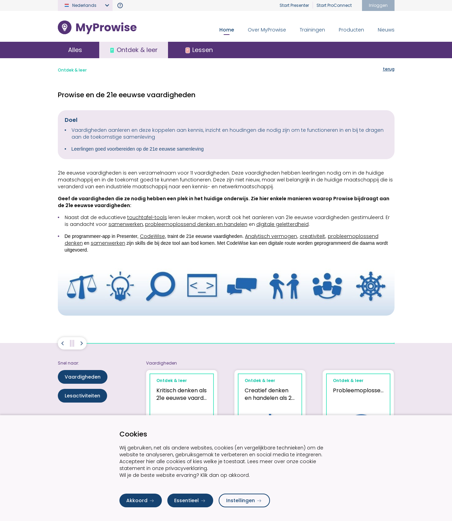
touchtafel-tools (147, 217)
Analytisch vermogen (271, 236)
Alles (75, 50)
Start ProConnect (334, 5)
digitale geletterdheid (282, 224)
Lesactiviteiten (82, 395)
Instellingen (244, 500)
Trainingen (312, 29)
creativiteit (312, 236)
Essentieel (190, 500)
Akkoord (140, 500)
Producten (351, 29)
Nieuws (386, 29)
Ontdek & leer (72, 70)
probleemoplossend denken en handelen (196, 224)
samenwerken (125, 224)
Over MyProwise (267, 29)
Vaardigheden (83, 376)
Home (226, 29)
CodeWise (152, 236)
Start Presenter (294, 5)
